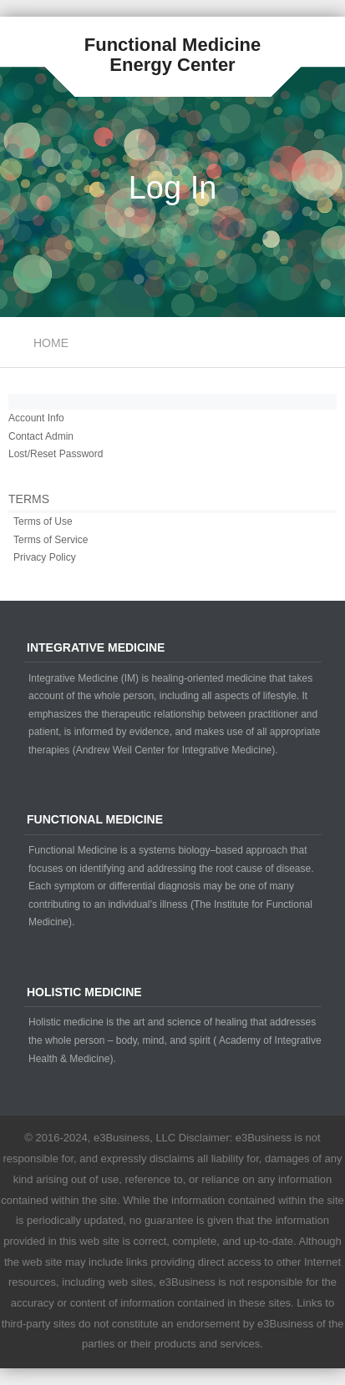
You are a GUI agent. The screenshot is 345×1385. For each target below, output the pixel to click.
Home (50, 343)
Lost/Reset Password (55, 454)
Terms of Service (50, 540)
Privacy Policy (44, 557)
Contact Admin (41, 436)
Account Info (36, 418)
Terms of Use (43, 521)
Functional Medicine (172, 44)
